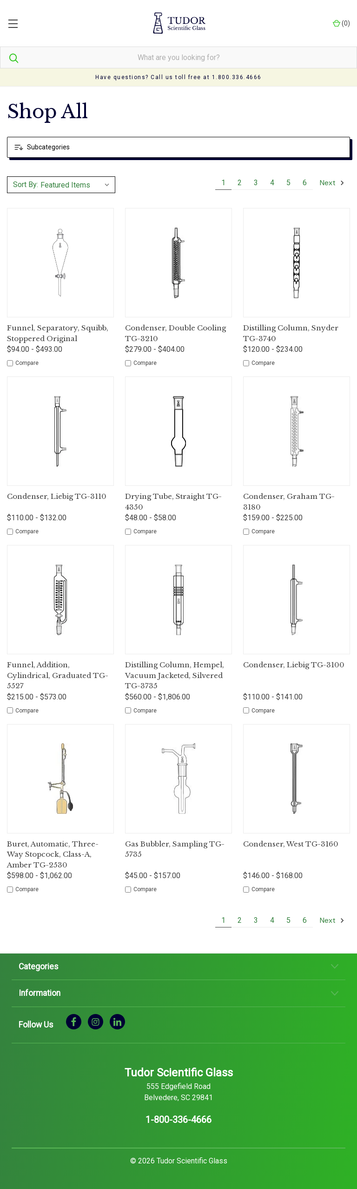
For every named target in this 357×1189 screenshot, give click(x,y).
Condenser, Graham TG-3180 (289, 501)
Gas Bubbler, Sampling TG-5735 (175, 849)
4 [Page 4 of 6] (272, 182)
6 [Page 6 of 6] (305, 182)
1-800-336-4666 (178, 1119)
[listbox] (76, 185)
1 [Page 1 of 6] (223, 182)
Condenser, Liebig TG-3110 (56, 496)
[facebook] (74, 1021)
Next (332, 183)
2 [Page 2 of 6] (240, 182)
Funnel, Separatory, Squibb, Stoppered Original (57, 333)
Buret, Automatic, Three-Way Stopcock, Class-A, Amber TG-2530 (53, 854)
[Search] (9, 57)
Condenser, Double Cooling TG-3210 (175, 333)
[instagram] (95, 1021)
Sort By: (25, 184)
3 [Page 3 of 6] (256, 182)
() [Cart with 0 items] (341, 23)
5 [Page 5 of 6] (288, 182)
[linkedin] (117, 1021)
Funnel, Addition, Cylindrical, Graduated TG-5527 (57, 675)
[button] (178, 147)
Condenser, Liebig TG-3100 (293, 664)
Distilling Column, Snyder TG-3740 (290, 333)
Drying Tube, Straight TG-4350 (173, 501)
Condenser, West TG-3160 (290, 844)
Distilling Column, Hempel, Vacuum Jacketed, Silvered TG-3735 (174, 675)
